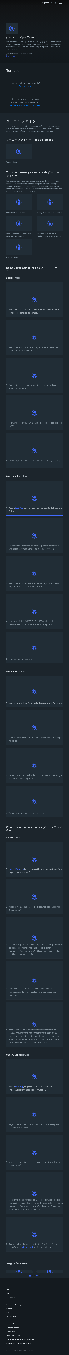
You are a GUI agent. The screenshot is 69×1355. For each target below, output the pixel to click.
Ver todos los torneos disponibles (25, 105)
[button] (30, 1276)
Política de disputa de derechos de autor (20, 1339)
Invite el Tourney (16, 869)
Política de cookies (12, 1328)
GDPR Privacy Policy (13, 1335)
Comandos (9, 1309)
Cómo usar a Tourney (13, 1305)
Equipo (8, 1294)
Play (7, 1290)
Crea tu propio (12, 56)
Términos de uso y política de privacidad (20, 1324)
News (8, 1313)
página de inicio (27, 1247)
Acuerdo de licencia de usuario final (18, 1343)
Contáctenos (10, 1298)
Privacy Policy (10, 1332)
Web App (19, 508)
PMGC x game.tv (11, 1316)
